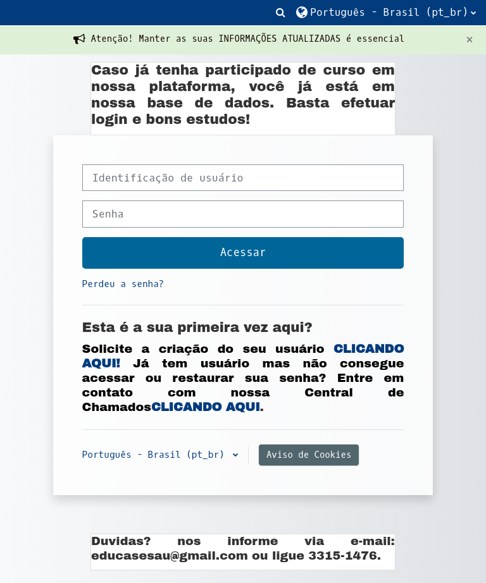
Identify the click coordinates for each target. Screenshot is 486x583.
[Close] (469, 39)
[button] (281, 12)
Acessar (243, 252)
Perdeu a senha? (123, 284)
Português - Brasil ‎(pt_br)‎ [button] (156, 455)
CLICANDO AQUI (205, 407)
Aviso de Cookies (308, 455)
